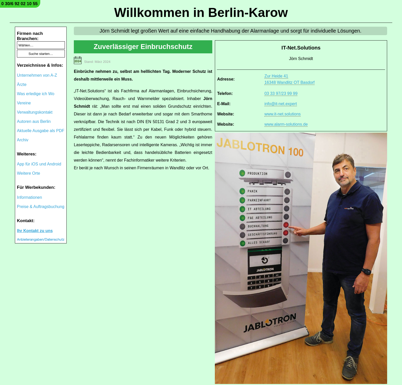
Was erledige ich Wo (35, 94)
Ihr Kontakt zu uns (35, 231)
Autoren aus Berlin (34, 121)
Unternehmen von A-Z (37, 75)
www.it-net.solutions (282, 114)
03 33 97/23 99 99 (280, 93)
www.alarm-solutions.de (286, 124)
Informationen (29, 197)
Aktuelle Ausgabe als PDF (40, 131)
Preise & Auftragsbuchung (40, 206)
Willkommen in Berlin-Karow (201, 12)
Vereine (24, 103)
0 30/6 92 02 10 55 (19, 3)
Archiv (22, 140)
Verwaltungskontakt (35, 112)
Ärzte (21, 84)
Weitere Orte (28, 173)
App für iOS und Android (39, 164)
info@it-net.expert (280, 104)
